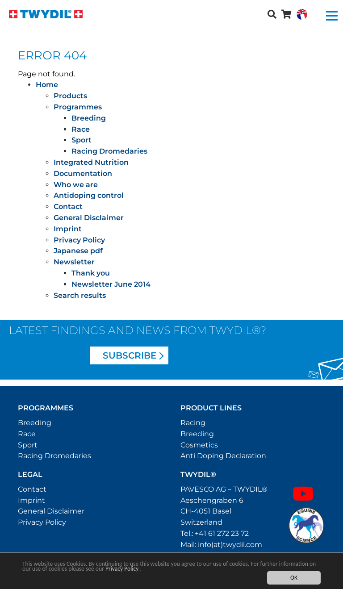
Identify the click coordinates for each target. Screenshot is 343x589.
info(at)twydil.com (230, 544)
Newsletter (74, 262)
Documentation (83, 173)
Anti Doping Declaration (223, 455)
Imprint (68, 229)
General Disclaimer (89, 217)
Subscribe (129, 355)
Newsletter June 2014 (111, 284)
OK (293, 578)
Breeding (88, 118)
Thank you (90, 273)
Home (47, 84)
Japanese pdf (78, 250)
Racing (192, 422)
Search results (80, 295)
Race (80, 129)
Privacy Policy (121, 568)
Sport (81, 140)
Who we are (76, 184)
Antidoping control (89, 195)
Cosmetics (199, 445)
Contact (68, 206)
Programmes (78, 107)
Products (70, 96)
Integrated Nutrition (91, 162)
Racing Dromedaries (109, 151)
